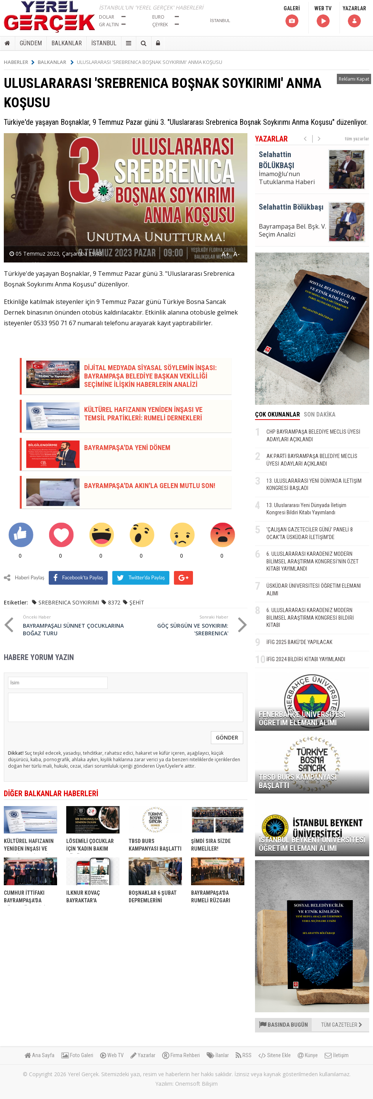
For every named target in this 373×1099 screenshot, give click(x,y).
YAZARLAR (354, 17)
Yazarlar (143, 1055)
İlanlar (218, 1055)
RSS (244, 1055)
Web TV (112, 1055)
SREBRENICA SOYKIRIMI (68, 602)
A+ (226, 254)
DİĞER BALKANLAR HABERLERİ (51, 793)
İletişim (337, 1055)
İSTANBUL (103, 43)
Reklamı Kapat (354, 79)
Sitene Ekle (274, 1055)
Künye (308, 1055)
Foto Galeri (77, 1055)
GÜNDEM (31, 43)
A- (236, 254)
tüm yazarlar (357, 139)
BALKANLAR (66, 43)
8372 (114, 602)
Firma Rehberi (181, 1055)
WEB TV (323, 17)
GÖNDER (227, 737)
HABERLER (19, 62)
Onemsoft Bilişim (196, 1083)
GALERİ (292, 17)
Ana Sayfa (39, 1055)
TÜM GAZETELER (341, 1025)
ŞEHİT (136, 602)
